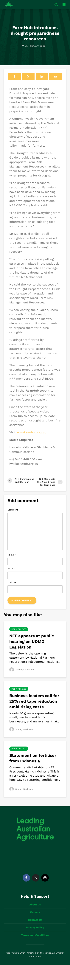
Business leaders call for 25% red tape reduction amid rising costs (34, 701)
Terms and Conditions (35, 935)
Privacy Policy (35, 927)
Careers (35, 912)
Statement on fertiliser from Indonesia (32, 758)
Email (11, 568)
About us (35, 904)
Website (11, 582)
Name (11, 555)
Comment (12, 510)
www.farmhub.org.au (31, 432)
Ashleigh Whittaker (22, 669)
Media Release (18, 629)
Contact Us (35, 919)
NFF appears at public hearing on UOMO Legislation (31, 641)
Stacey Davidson (21, 729)
